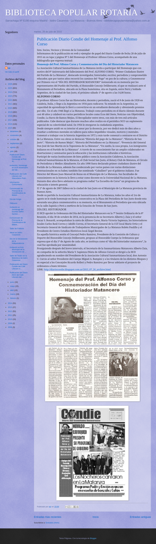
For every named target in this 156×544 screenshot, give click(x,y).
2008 (10, 327)
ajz (9, 68)
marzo (13, 294)
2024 (10, 92)
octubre (13, 139)
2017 (10, 120)
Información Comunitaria (16, 183)
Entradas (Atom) (52, 523)
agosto (13, 147)
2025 (10, 88)
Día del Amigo (15, 199)
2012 (10, 311)
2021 (10, 104)
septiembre (15, 143)
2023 (10, 96)
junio (12, 282)
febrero (13, 298)
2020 (10, 108)
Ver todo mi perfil (12, 72)
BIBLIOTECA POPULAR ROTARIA (71, 12)
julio (12, 151)
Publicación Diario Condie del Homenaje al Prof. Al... (18, 158)
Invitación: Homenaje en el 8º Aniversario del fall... (19, 167)
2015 (10, 128)
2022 (10, 100)
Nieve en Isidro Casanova (16, 233)
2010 (10, 319)
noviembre (14, 135)
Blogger (93, 538)
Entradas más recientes (47, 517)
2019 (10, 112)
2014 (10, 303)
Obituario (13, 203)
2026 (10, 84)
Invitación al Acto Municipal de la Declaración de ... (18, 249)
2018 (10, 116)
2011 (10, 315)
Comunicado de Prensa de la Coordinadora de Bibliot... (18, 191)
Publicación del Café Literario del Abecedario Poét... (18, 176)
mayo (12, 286)
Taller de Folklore (17, 228)
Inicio (96, 517)
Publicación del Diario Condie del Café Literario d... (19, 266)
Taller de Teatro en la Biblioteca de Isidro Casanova (19, 258)
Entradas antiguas (140, 517)
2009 (10, 323)
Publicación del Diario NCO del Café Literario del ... (19, 274)
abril (12, 290)
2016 (10, 124)
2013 (10, 307)
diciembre (14, 131)
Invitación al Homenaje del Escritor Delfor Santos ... (17, 210)
